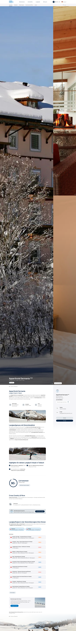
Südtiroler (12, 438)
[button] (10, 5)
